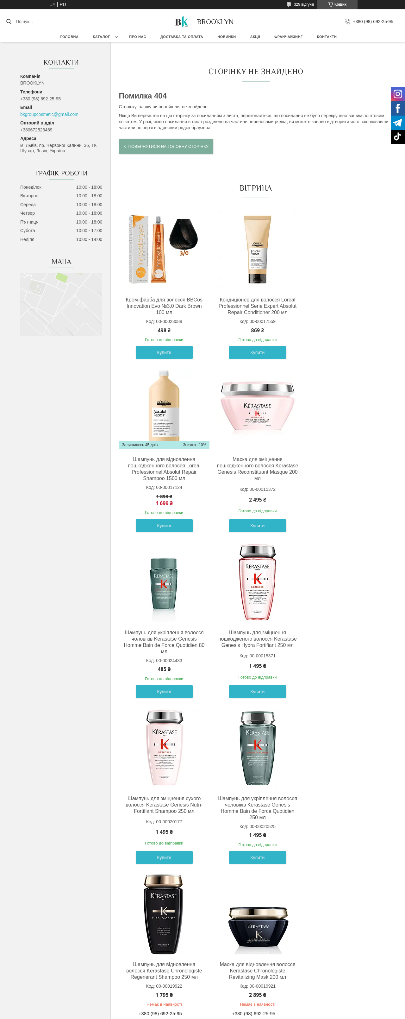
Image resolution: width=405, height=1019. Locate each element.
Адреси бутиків (314, 980)
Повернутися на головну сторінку (168, 146)
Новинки (226, 37)
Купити (163, 365)
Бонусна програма (227, 966)
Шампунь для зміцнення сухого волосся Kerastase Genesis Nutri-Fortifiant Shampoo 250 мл (163, 645)
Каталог (101, 37)
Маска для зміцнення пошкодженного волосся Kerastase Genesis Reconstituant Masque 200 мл (163, 482)
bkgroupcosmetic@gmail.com (49, 114)
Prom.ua (232, 1007)
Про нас (137, 37)
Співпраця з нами (226, 980)
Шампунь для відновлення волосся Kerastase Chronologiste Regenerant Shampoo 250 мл (346, 645)
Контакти (327, 37)
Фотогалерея (312, 959)
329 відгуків (304, 4)
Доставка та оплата (181, 37)
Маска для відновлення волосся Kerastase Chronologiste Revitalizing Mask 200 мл (163, 811)
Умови (123, 959)
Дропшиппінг (221, 959)
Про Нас (307, 952)
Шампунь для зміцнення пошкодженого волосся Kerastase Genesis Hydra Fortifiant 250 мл (346, 479)
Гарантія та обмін (44, 952)
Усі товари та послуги (253, 877)
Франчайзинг (288, 37)
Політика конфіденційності (238, 1013)
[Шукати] (9, 21)
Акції (255, 37)
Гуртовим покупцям (228, 973)
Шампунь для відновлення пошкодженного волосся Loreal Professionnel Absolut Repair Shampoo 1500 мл (345, 309)
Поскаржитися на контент (189, 1013)
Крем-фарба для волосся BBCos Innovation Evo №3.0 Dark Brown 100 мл (163, 306)
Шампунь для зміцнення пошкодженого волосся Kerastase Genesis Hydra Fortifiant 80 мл (254, 811)
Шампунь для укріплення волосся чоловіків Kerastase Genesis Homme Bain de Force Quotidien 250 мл (254, 648)
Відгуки (306, 966)
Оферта (125, 952)
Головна (69, 37)
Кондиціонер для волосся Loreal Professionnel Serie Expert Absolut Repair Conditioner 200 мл (254, 306)
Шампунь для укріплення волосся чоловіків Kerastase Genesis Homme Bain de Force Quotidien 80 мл (254, 482)
